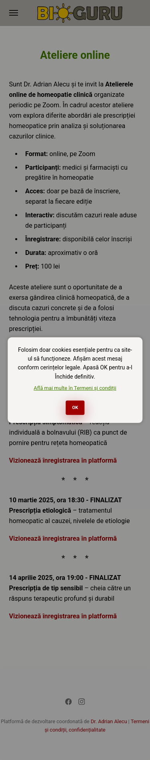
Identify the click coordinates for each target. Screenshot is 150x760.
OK (75, 407)
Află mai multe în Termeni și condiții (75, 388)
